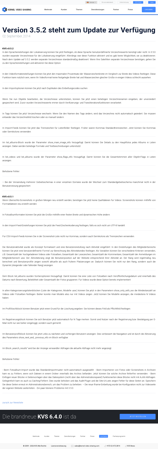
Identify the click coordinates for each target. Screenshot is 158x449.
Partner (82, 436)
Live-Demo (149, 9)
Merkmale (36, 436)
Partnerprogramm (119, 436)
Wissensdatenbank (107, 2)
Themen (56, 436)
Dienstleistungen (69, 436)
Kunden (46, 436)
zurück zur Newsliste (12, 402)
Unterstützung (124, 2)
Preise (92, 436)
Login (152, 2)
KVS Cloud (138, 2)
